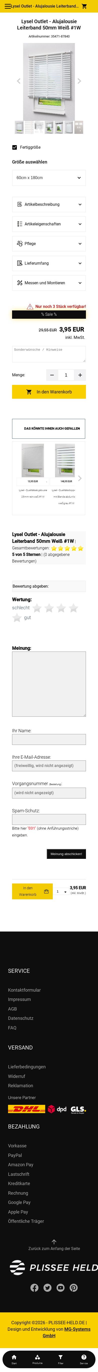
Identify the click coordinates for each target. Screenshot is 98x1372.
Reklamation (20, 1085)
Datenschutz (20, 1018)
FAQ (12, 1027)
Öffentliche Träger (26, 1221)
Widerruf (16, 1076)
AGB (12, 1009)
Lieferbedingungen (27, 1066)
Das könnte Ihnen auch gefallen (52, 428)
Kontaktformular (24, 990)
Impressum (19, 999)
